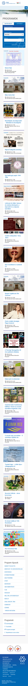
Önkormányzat (7, 665)
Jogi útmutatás (6, 674)
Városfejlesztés (7, 659)
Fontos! (9, 676)
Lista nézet (20, 23)
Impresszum (12, 672)
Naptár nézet (8, 23)
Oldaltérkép (12, 674)
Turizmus (5, 669)
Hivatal (15, 665)
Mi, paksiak (5, 657)
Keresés (14, 44)
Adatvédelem (5, 672)
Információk (6, 663)
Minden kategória (10, 610)
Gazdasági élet (7, 661)
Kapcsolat (5, 676)
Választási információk (9, 670)
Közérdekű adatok (8, 667)
